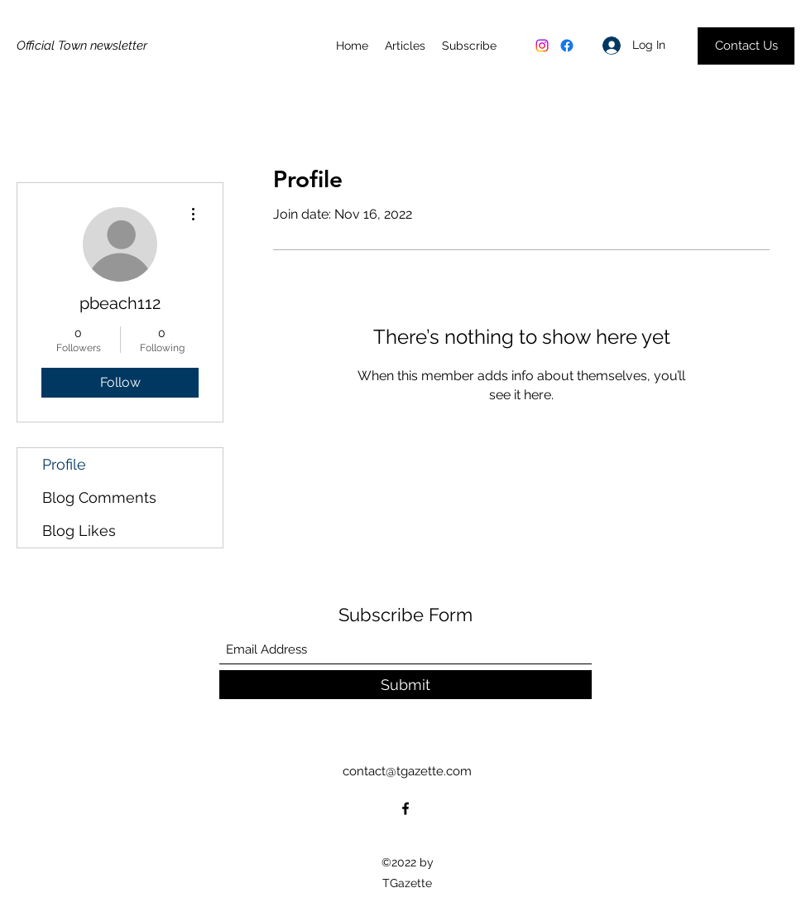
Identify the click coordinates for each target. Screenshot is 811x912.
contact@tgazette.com (407, 771)
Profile (64, 464)
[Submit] (405, 684)
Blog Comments (99, 497)
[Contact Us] (746, 46)
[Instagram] (542, 45)
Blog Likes (79, 530)
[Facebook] (567, 45)
